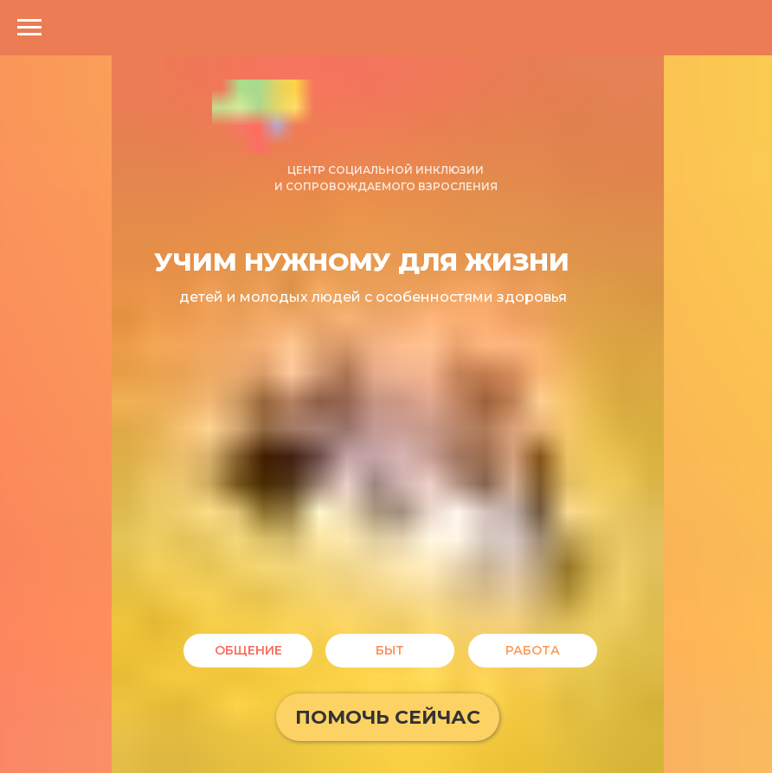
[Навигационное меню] (29, 27)
